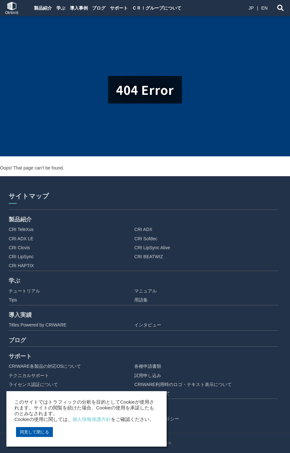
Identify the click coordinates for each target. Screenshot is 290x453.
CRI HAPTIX (21, 265)
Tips (13, 299)
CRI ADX (143, 229)
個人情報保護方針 (91, 419)
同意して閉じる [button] (34, 432)
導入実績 (20, 315)
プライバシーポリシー (156, 418)
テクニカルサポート (29, 375)
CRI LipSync (21, 256)
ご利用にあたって (152, 393)
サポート (121, 8)
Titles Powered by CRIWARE (37, 324)
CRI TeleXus (21, 229)
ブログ (100, 8)
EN (264, 8)
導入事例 (79, 8)
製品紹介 (42, 8)
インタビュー (147, 324)
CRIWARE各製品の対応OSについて (45, 366)
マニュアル (145, 290)
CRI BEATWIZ (148, 256)
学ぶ (60, 8)
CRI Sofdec (145, 238)
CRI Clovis (19, 247)
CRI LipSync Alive (152, 247)
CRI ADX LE (21, 238)
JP (251, 8)
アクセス (143, 427)
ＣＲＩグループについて (160, 8)
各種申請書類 (147, 366)
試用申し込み (147, 375)
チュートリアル (24, 290)
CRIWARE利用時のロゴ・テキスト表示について (183, 384)
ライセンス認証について (33, 384)
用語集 (141, 299)
